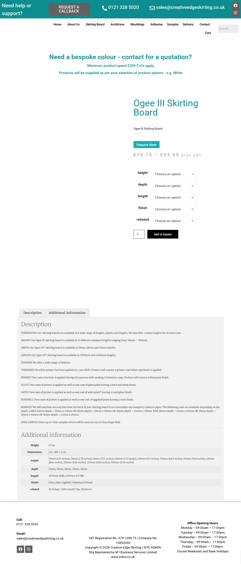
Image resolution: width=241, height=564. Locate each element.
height (143, 173)
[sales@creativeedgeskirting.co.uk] (152, 8)
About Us (73, 24)
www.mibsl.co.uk (123, 557)
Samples (173, 24)
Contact (205, 24)
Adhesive (156, 24)
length (143, 196)
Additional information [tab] (67, 313)
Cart (208, 33)
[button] (58, 24)
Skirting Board (95, 24)
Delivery (188, 24)
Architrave (117, 24)
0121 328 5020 (123, 7)
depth (142, 184)
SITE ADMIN (152, 547)
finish (142, 208)
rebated (143, 219)
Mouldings (137, 24)
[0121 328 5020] (104, 8)
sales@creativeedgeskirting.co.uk (190, 7)
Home (57, 24)
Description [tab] (32, 313)
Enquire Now (147, 145)
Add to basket (163, 234)
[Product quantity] (139, 234)
